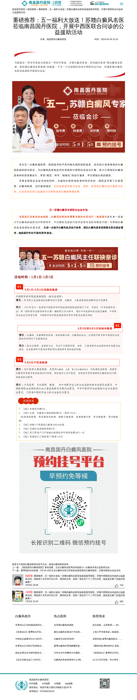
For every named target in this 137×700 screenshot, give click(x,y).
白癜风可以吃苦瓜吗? (64, 639)
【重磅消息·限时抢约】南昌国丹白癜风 (111, 646)
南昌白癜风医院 (56, 564)
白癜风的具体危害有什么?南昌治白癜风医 (74, 659)
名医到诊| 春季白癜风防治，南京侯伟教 (112, 639)
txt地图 (57, 683)
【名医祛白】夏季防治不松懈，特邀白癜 (34, 632)
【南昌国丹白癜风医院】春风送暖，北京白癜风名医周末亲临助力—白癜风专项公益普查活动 (65, 567)
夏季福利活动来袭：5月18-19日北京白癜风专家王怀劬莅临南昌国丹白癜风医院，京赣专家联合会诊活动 (71, 570)
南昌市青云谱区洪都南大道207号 (56, 687)
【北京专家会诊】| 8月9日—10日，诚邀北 (35, 659)
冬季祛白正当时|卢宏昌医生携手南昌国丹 (35, 646)
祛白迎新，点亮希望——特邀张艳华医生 (112, 625)
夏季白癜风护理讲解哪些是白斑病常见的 (73, 646)
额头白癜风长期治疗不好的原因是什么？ (73, 632)
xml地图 (46, 683)
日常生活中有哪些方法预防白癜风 (70, 653)
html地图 (33, 683)
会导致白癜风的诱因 (63, 625)
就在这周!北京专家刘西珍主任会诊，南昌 (35, 653)
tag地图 (68, 683)
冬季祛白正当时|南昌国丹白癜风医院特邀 (35, 625)
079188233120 (47, 691)
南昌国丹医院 (18, 9)
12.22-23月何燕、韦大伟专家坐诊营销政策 (113, 659)
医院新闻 (31, 9)
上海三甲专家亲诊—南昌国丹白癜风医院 (112, 632)
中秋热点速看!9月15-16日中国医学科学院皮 (36, 639)
